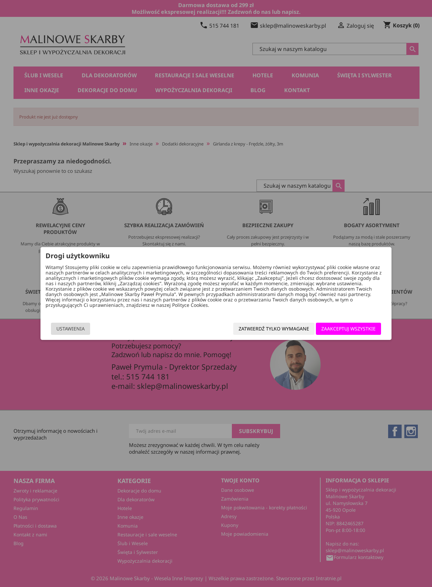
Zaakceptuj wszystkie (337, 328)
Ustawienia (81, 328)
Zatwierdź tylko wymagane (263, 328)
